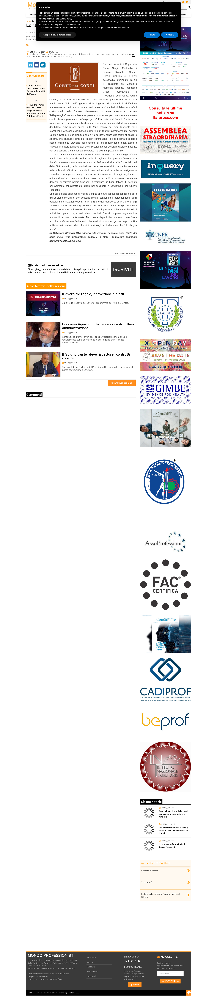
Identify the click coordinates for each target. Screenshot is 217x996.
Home (28, 21)
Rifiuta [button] (152, 35)
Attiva (134, 984)
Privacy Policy (92, 971)
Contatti (90, 962)
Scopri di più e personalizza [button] (57, 35)
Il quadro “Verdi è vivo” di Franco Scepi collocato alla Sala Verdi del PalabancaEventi (36, 110)
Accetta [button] (170, 35)
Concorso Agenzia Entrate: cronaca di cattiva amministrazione (98, 326)
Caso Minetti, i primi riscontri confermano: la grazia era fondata (173, 814)
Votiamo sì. (146, 882)
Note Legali (91, 976)
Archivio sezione (122, 382)
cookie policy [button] (66, 19)
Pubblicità (91, 967)
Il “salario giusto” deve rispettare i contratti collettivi (96, 356)
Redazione (91, 957)
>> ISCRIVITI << (170, 981)
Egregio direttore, (149, 870)
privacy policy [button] (126, 13)
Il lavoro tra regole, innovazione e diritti (93, 294)
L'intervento (54, 52)
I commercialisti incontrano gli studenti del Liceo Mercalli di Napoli (174, 830)
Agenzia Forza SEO (72, 993)
